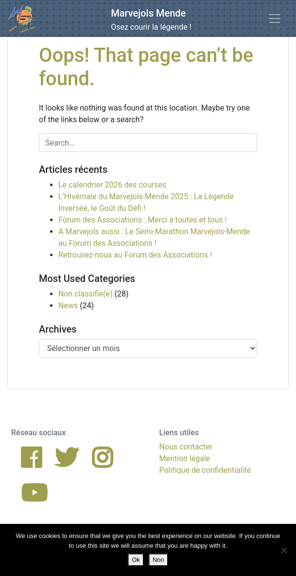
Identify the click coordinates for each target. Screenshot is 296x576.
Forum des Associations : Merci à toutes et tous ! (142, 219)
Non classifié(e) (85, 293)
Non (158, 559)
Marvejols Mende (148, 13)
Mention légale (184, 458)
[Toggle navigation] (274, 18)
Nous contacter (185, 446)
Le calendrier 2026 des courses (112, 184)
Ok (136, 559)
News (68, 305)
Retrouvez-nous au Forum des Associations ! (135, 255)
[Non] (284, 550)
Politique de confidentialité (205, 470)
